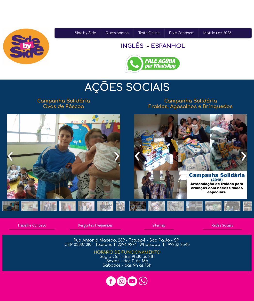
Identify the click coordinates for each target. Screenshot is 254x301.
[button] (10, 207)
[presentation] (10, 156)
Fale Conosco (181, 33)
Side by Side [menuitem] (85, 33)
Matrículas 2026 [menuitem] (217, 33)
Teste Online (148, 33)
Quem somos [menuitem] (117, 33)
